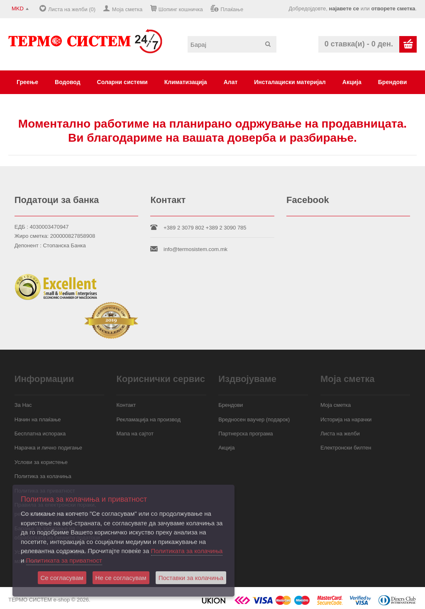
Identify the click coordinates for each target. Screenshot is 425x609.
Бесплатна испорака (40, 433)
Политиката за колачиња (187, 550)
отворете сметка (393, 8)
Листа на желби (340, 433)
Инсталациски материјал (289, 82)
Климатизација (185, 82)
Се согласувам (62, 577)
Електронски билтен (345, 448)
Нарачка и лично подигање (48, 448)
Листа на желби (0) (71, 9)
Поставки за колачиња (191, 577)
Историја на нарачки (345, 419)
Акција (351, 82)
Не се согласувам (121, 577)
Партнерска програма (245, 433)
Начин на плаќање (38, 419)
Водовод (68, 82)
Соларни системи (122, 82)
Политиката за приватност (64, 560)
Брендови (392, 82)
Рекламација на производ (148, 419)
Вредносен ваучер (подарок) (254, 419)
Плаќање (231, 9)
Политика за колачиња (43, 476)
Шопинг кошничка (181, 9)
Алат (231, 82)
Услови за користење (41, 462)
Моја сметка (127, 9)
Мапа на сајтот (134, 433)
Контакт (126, 405)
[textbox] (232, 44)
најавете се (344, 8)
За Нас (23, 405)
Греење (27, 82)
